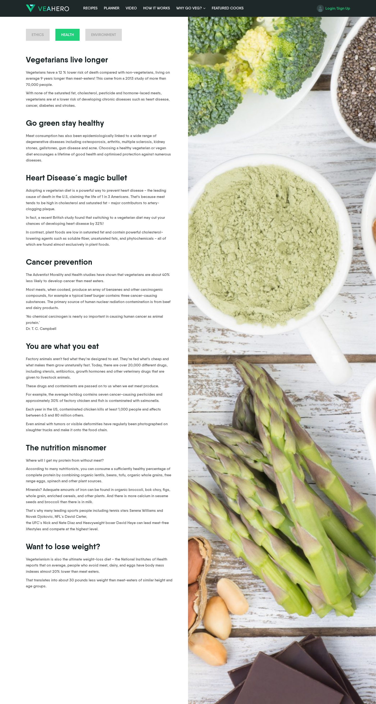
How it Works (156, 8)
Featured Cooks (228, 8)
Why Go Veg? (189, 8)
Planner (111, 8)
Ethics (38, 34)
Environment (103, 34)
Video (131, 8)
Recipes (90, 8)
